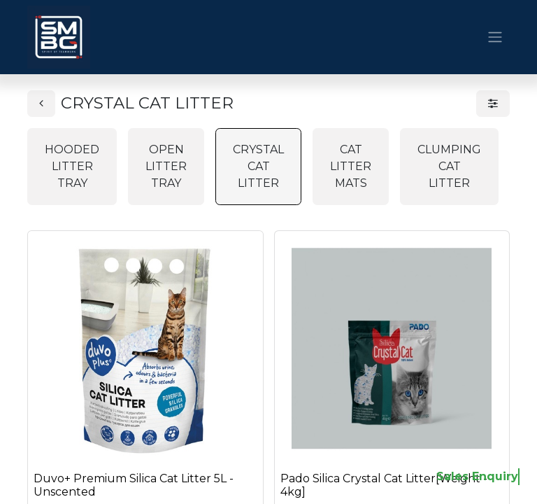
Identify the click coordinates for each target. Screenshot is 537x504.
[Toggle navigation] (495, 37)
